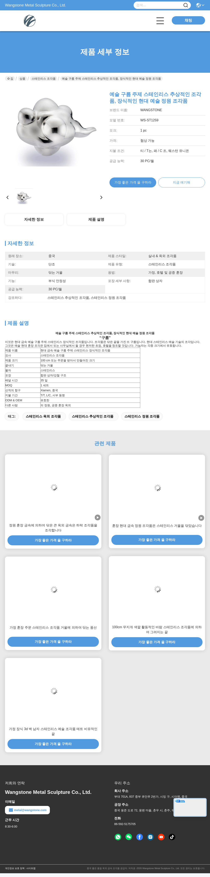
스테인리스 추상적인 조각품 (93, 416)
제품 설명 (96, 219)
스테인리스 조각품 (44, 78)
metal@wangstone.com (27, 810)
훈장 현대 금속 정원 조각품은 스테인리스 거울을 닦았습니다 (157, 525)
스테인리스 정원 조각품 (142, 416)
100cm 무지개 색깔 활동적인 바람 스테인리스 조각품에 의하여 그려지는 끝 (157, 629)
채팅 (188, 20)
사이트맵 (31, 868)
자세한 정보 (34, 219)
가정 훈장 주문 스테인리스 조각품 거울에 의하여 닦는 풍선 (53, 627)
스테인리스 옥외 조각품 (43, 416)
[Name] (185, 5)
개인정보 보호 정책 (15, 868)
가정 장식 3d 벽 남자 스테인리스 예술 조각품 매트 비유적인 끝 (53, 731)
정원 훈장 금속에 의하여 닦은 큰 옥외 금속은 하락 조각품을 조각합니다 (53, 527)
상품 (22, 78)
